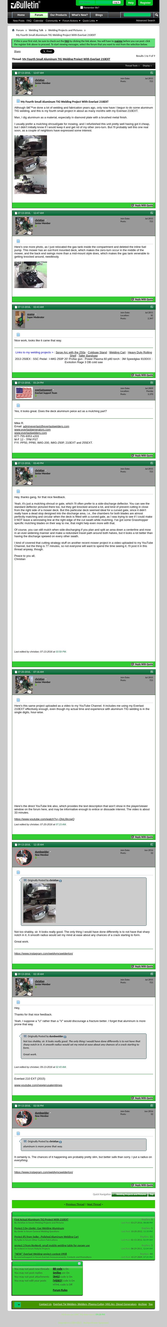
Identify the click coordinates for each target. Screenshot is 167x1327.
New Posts (19, 20)
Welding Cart (117, 352)
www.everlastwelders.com (30, 433)
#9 (151, 1107)
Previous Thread (75, 1206)
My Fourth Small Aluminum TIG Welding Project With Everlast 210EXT (66, 59)
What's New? (80, 15)
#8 (151, 975)
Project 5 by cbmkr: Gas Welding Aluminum (39, 1229)
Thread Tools (131, 65)
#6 (151, 672)
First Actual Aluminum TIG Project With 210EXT (41, 1221)
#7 (151, 845)
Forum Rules (60, 1291)
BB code (57, 1270)
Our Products (58, 15)
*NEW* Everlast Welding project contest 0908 (40, 1255)
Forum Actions (70, 20)
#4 (151, 382)
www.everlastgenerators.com (32, 429)
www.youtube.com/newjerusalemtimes (38, 1087)
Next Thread (94, 1206)
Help (131, 2)
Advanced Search (145, 20)
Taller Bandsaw (88, 355)
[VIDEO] (57, 1282)
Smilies (57, 1274)
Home (21, 15)
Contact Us (45, 1305)
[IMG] (56, 1278)
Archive (142, 1305)
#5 (151, 462)
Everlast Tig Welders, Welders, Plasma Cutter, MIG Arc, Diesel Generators (95, 1305)
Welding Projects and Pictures (65, 30)
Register (145, 2)
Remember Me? (89, 8)
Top (151, 1196)
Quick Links (89, 20)
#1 (151, 72)
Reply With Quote (142, 205)
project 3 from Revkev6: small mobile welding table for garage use (52, 1247)
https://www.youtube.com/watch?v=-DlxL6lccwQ (44, 820)
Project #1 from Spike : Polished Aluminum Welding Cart (46, 1238)
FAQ (29, 20)
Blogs (99, 15)
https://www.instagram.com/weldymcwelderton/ (43, 955)
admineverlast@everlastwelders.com (46, 426)
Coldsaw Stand (97, 352)
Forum (39, 15)
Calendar (38, 20)
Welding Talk (36, 30)
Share (17, 51)
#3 (151, 306)
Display (146, 65)
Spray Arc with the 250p (70, 352)
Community (52, 20)
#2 (151, 212)
